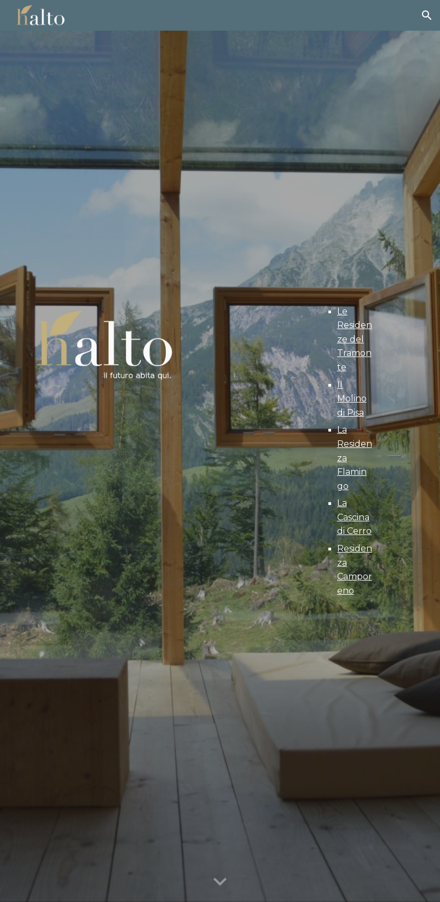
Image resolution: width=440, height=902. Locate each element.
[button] (427, 15)
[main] (349, 451)
